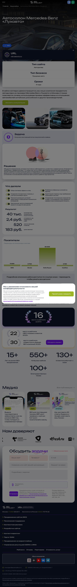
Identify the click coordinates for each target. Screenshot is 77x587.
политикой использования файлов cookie (18, 301)
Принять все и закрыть (61, 294)
